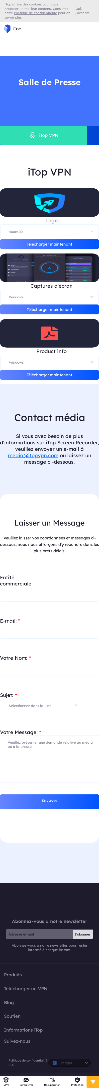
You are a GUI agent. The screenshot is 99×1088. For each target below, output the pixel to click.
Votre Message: (20, 732)
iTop (49, 900)
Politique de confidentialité (27, 1060)
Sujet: (8, 695)
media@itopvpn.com (33, 455)
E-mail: (10, 621)
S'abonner (82, 934)
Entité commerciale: (16, 580)
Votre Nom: (15, 658)
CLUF (12, 1065)
